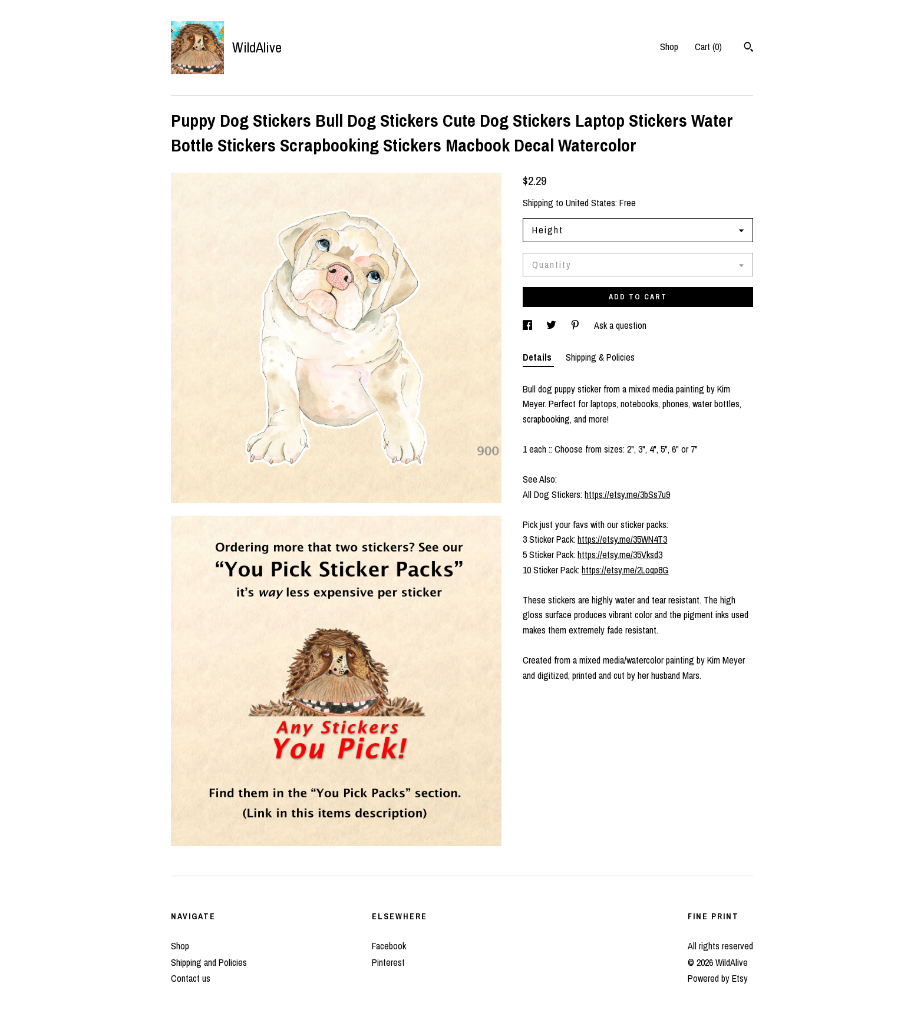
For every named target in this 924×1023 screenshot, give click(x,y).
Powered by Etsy (718, 978)
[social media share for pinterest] (576, 325)
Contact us (190, 978)
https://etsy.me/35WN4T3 (622, 539)
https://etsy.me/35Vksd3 (620, 554)
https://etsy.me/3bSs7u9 (627, 494)
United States (590, 202)
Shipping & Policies (600, 357)
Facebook (389, 945)
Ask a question (620, 325)
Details (538, 357)
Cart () (708, 46)
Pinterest (388, 962)
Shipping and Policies (209, 962)
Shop (669, 46)
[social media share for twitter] (552, 325)
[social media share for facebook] (528, 325)
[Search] (748, 48)
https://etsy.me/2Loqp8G (625, 569)
